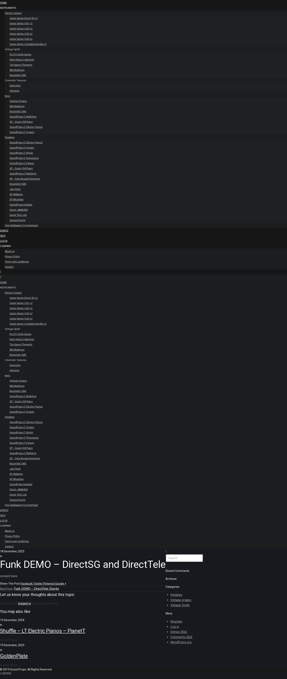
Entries (178, 632)
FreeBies (10, 137)
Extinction (15, 85)
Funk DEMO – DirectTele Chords (36, 589)
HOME (3, 2)
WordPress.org (181, 642)
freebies (176, 595)
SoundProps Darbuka (21, 204)
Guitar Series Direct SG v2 (24, 18)
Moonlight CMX (18, 75)
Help (3, 235)
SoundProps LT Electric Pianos (26, 127)
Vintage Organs (18, 101)
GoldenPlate (14, 656)
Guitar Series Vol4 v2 (21, 39)
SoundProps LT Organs (22, 132)
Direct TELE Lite (18, 215)
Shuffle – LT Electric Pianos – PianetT (42, 631)
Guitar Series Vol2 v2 (21, 28)
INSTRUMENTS (8, 8)
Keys (7, 96)
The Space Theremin (21, 65)
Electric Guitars (13, 13)
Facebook (27, 583)
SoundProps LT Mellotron (23, 116)
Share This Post (10, 583)
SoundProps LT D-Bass (22, 163)
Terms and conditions (17, 261)
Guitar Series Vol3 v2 (21, 33)
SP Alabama (16, 194)
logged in (24, 603)
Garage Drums (18, 220)
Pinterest (49, 583)
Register (176, 621)
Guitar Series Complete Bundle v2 (28, 44)
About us (10, 251)
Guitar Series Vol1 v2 (21, 23)
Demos (4, 230)
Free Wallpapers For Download (21, 225)
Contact (9, 267)
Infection (14, 90)
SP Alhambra (17, 199)
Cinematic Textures (15, 80)
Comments (181, 637)
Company (5, 246)
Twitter (38, 583)
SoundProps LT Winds (21, 153)
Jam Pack (15, 189)
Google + (60, 583)
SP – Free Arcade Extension (25, 178)
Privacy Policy (12, 256)
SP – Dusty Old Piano (21, 122)
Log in (174, 627)
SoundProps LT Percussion (24, 158)
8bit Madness (17, 70)
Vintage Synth (12, 49)
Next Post (6, 588)
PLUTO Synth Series (20, 54)
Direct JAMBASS (19, 210)
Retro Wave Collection (22, 59)
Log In (3, 241)
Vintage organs (180, 600)
